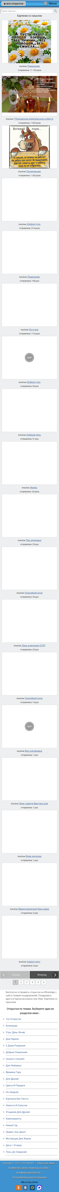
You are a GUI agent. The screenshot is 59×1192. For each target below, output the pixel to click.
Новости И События (16, 1105)
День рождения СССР (33, 645)
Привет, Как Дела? (16, 1132)
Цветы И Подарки (15, 1085)
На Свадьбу (12, 1092)
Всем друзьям (33, 856)
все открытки (13, 3)
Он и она (33, 329)
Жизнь (33, 487)
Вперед (42, 974)
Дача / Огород (13, 1145)
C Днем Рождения (15, 1045)
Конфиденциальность (28, 1172)
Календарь (12, 1025)
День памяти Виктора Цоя (33, 803)
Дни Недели (12, 1039)
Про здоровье (33, 540)
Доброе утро (33, 224)
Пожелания (33, 66)
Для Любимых (13, 1065)
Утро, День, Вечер (15, 1032)
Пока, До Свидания (16, 1152)
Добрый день (33, 435)
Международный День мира (33, 909)
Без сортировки (33, 751)
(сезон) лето (33, 962)
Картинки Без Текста (17, 1098)
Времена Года (13, 1072)
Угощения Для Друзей (18, 1112)
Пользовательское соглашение (29, 1177)
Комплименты (13, 1118)
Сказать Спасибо (15, 1059)
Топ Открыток (13, 1019)
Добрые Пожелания (16, 1052)
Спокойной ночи (33, 593)
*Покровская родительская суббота (33, 119)
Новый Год (11, 1125)
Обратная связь (46, 1163)
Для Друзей (12, 1078)
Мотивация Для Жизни (18, 1138)
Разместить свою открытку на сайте (28, 1167)
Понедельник (33, 171)
